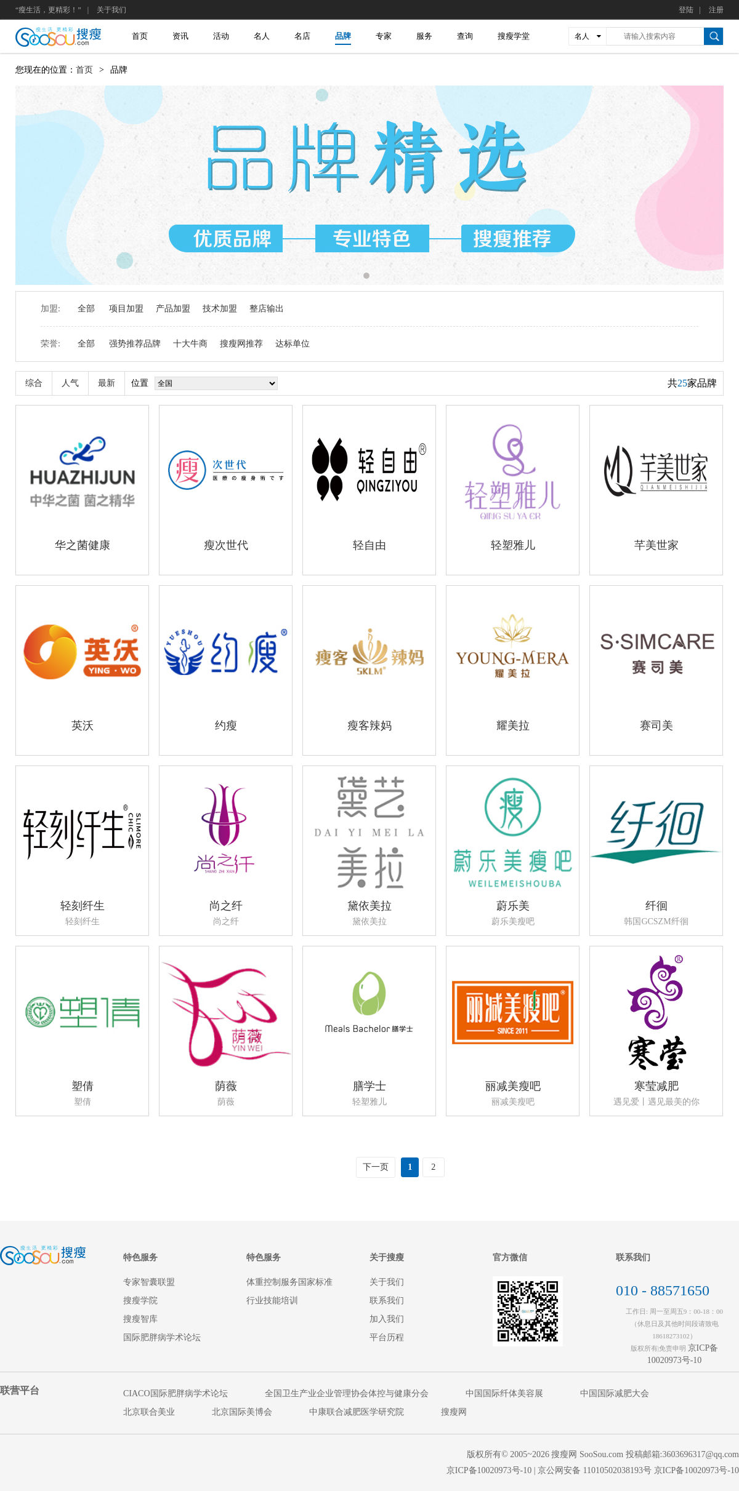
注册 (716, 10)
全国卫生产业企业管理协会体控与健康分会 (347, 1393)
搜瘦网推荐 (241, 343)
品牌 (343, 36)
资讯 (180, 36)
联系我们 (387, 1300)
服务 (424, 36)
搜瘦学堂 (514, 36)
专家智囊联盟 (149, 1282)
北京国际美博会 (242, 1412)
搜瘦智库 (140, 1319)
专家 (384, 36)
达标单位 (292, 343)
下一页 (376, 1167)
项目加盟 (126, 308)
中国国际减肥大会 (614, 1393)
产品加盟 (173, 308)
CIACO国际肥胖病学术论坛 (175, 1393)
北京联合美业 (149, 1412)
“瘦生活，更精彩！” (48, 10)
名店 (302, 36)
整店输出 (266, 308)
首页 (140, 36)
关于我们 (111, 10)
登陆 (686, 10)
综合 (33, 383)
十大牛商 (190, 343)
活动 (221, 36)
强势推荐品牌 (135, 343)
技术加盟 (220, 308)
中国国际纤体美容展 (504, 1393)
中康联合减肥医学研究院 (356, 1412)
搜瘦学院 (140, 1300)
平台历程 (387, 1337)
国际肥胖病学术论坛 (162, 1337)
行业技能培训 (272, 1300)
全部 (86, 308)
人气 (70, 383)
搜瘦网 (454, 1412)
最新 (106, 383)
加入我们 (387, 1319)
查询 (465, 36)
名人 (262, 36)
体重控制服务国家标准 (289, 1282)
